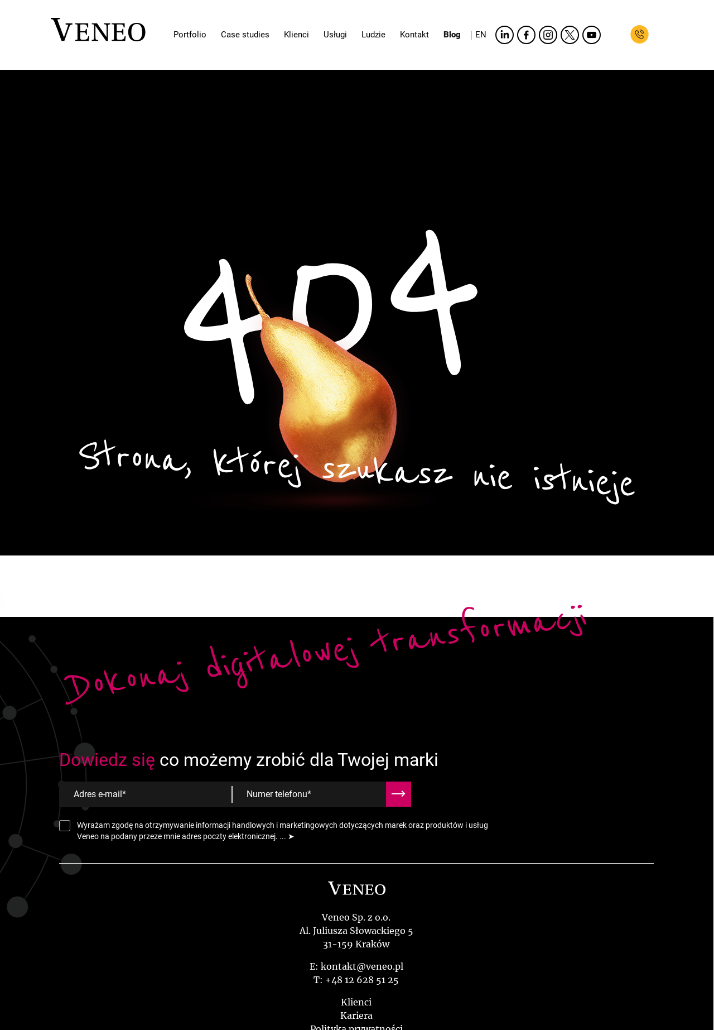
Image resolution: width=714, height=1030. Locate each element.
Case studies (245, 35)
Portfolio (189, 35)
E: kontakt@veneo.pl (356, 966)
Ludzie (373, 35)
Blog (452, 35)
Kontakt (414, 35)
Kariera (356, 1015)
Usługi (335, 35)
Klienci (296, 35)
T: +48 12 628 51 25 (356, 979)
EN (480, 35)
